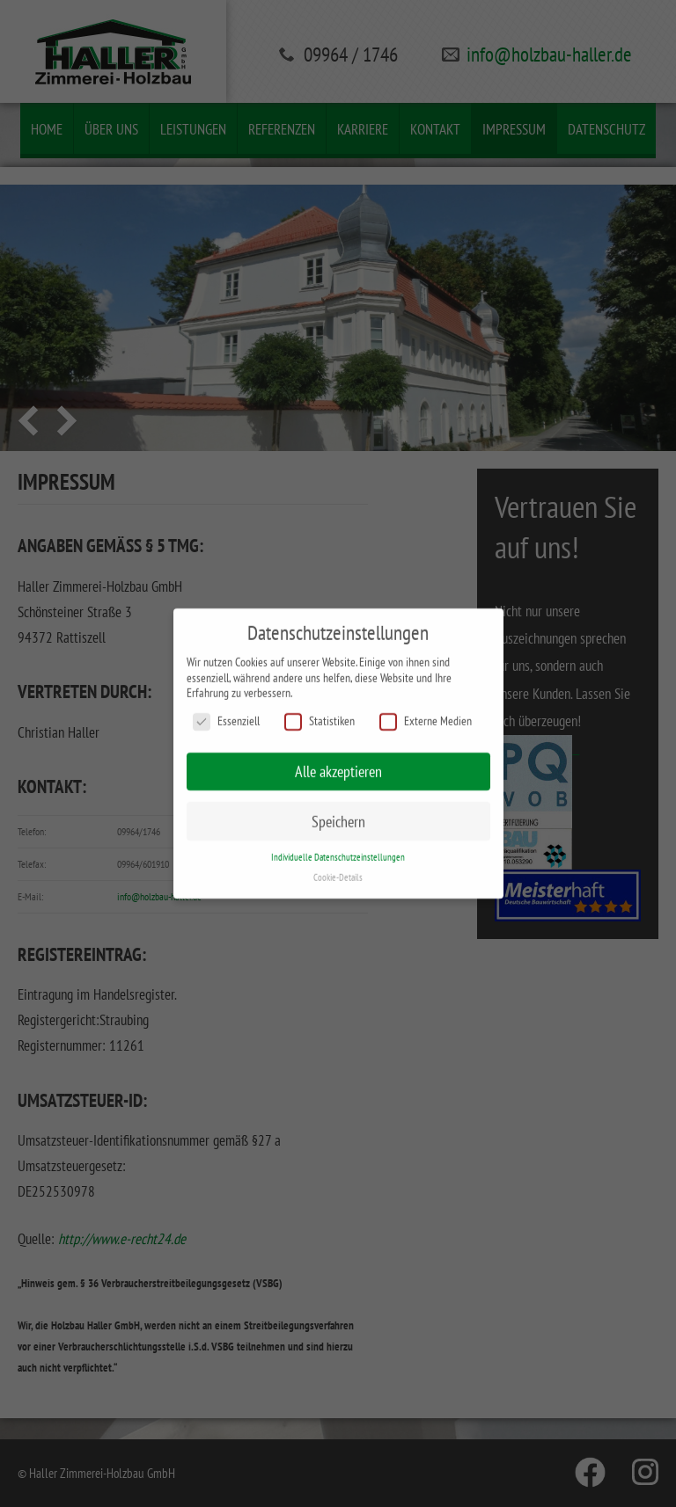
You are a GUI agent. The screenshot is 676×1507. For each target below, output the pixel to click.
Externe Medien (425, 716)
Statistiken (319, 716)
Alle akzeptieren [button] (338, 766)
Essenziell (226, 716)
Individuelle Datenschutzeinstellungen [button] (338, 853)
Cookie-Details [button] (338, 873)
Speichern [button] (338, 816)
